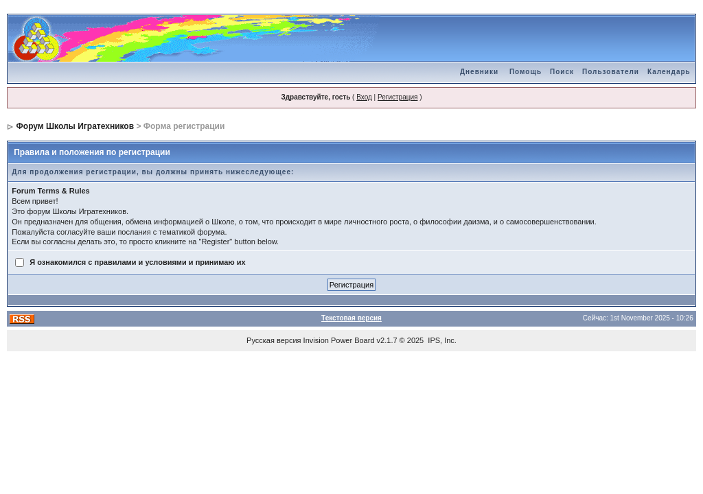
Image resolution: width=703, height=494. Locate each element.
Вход (364, 97)
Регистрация (397, 97)
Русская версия (273, 340)
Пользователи (610, 71)
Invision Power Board (339, 340)
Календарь (669, 71)
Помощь (525, 71)
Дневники (479, 71)
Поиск (562, 71)
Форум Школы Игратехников (75, 126)
